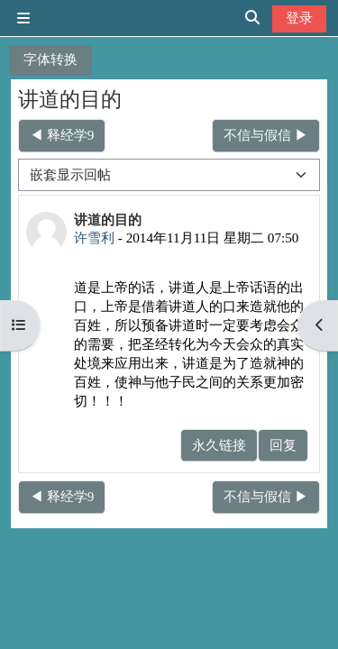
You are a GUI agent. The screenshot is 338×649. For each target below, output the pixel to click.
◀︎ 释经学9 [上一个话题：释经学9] (62, 134)
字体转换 (50, 59)
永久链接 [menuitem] (219, 444)
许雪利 (94, 237)
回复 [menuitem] (283, 444)
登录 (299, 17)
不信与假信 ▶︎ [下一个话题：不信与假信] (266, 134)
